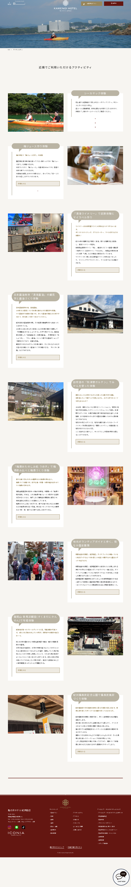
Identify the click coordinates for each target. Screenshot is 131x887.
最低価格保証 (102, 846)
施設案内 (53, 859)
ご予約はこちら (37, 209)
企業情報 (101, 866)
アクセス (76, 846)
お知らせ (76, 849)
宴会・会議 (54, 856)
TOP (9, 50)
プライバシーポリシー (105, 853)
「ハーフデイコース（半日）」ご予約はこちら (95, 133)
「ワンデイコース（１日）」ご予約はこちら (95, 142)
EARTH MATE (87, 111)
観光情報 (53, 863)
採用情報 (101, 869)
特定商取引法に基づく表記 (106, 856)
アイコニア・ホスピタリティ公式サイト (110, 842)
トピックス (76, 853)
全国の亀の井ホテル (76, 877)
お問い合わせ (77, 859)
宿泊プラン (54, 842)
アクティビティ (78, 842)
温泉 (52, 853)
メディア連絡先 (103, 873)
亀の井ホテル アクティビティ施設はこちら (65, 799)
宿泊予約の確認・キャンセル (107, 863)
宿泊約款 (101, 849)
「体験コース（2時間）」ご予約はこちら (95, 123)
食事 (52, 849)
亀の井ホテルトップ (57, 877)
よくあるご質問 (78, 856)
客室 (52, 846)
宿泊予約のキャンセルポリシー (108, 859)
